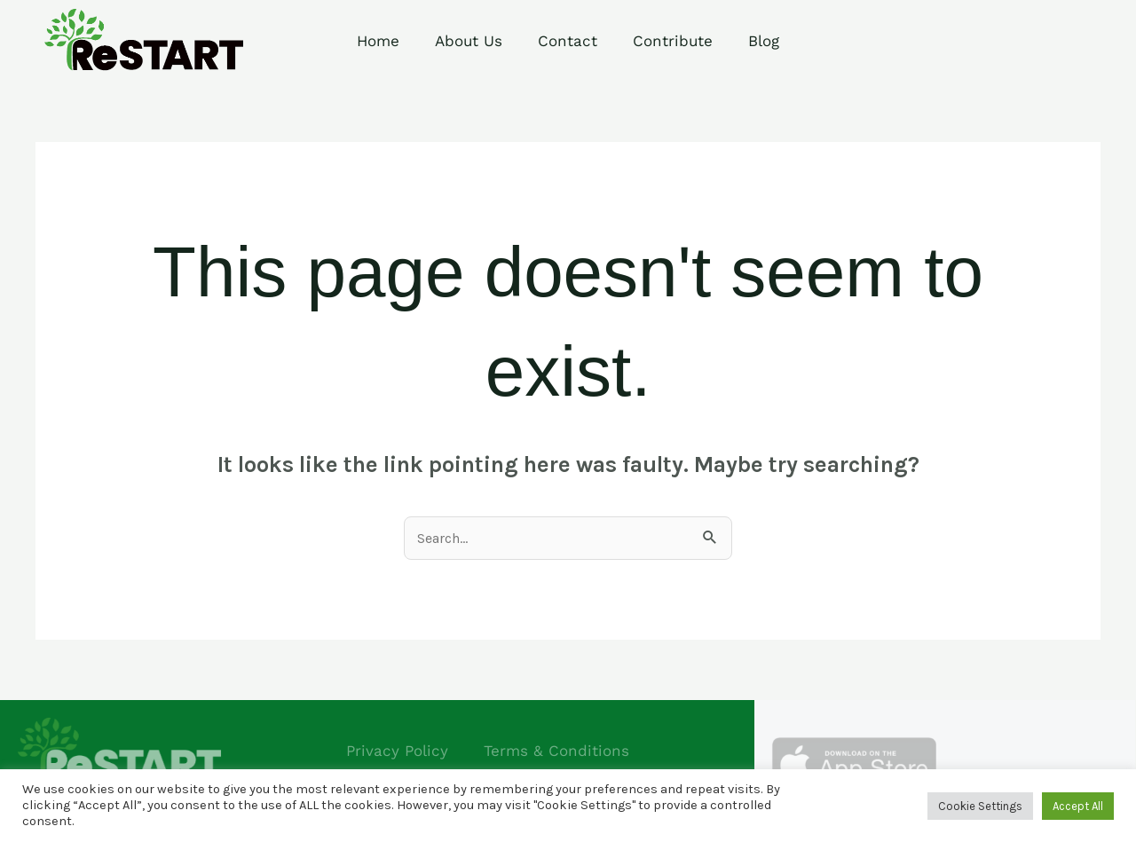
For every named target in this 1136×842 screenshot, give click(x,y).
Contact (567, 41)
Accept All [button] (1078, 806)
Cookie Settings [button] (980, 806)
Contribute (673, 41)
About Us (468, 41)
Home (378, 41)
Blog (763, 41)
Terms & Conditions (556, 750)
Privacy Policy (397, 750)
